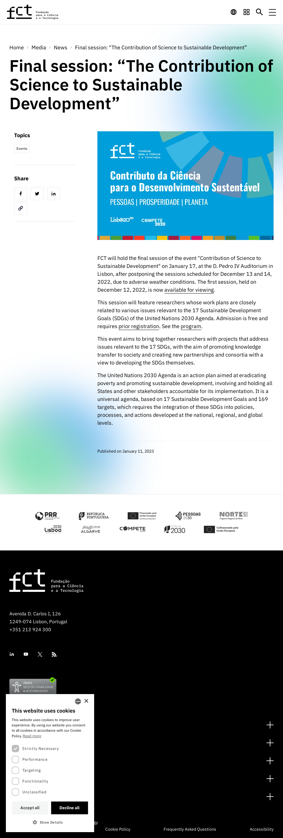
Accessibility (262, 829)
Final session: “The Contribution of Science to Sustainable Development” (161, 47)
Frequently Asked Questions (190, 829)
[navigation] (233, 12)
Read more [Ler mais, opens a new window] (32, 735)
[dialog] (50, 763)
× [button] (86, 701)
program (191, 326)
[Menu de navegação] (272, 12)
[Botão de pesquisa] (259, 12)
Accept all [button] (29, 807)
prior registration (139, 326)
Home (16, 47)
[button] (50, 822)
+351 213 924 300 (30, 629)
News (60, 47)
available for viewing (189, 289)
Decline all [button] (69, 807)
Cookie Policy (117, 829)
